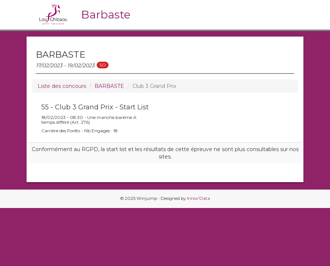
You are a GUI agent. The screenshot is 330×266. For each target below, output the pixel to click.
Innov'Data (198, 198)
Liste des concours (62, 86)
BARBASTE (109, 86)
